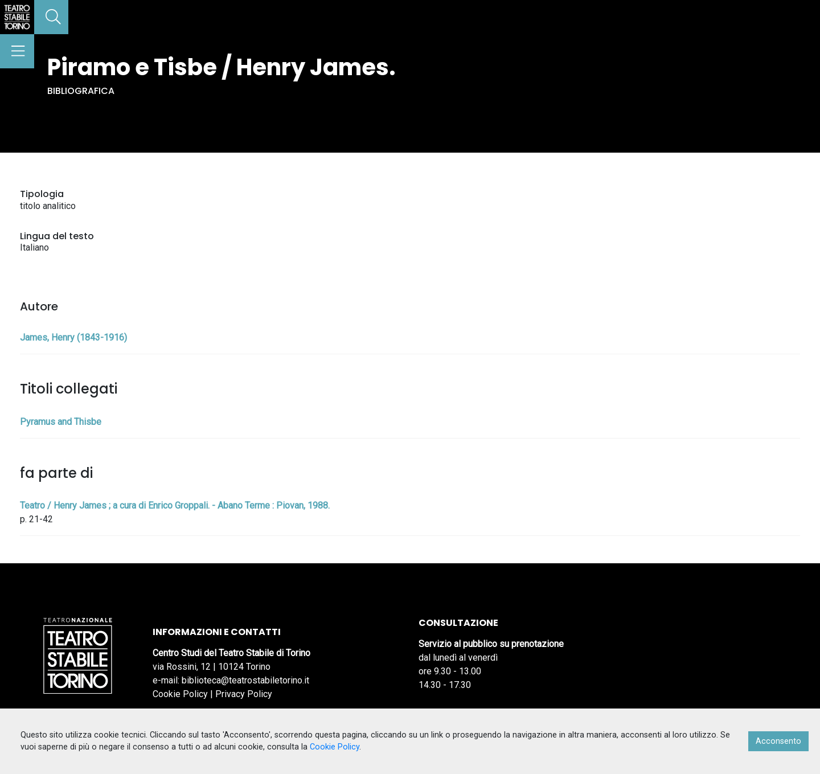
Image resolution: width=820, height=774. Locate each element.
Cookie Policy (180, 694)
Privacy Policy (243, 694)
